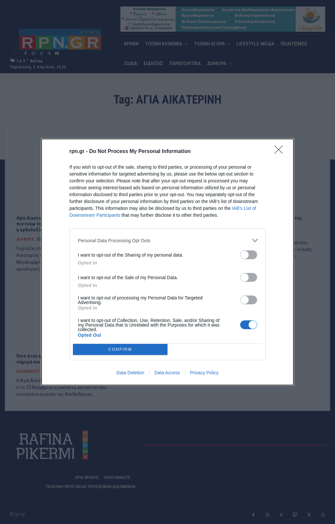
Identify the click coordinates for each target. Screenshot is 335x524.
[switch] (248, 254)
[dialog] (167, 262)
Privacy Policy (204, 372)
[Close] (280, 151)
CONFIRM (120, 349)
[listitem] (167, 240)
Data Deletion (130, 372)
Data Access (167, 372)
